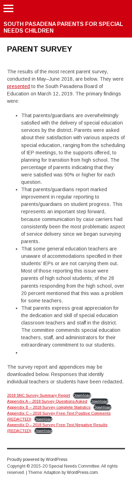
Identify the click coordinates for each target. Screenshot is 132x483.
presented (18, 86)
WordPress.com (82, 472)
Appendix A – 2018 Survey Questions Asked (47, 401)
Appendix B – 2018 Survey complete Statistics (48, 407)
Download (82, 395)
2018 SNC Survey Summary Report (38, 395)
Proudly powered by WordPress (37, 459)
